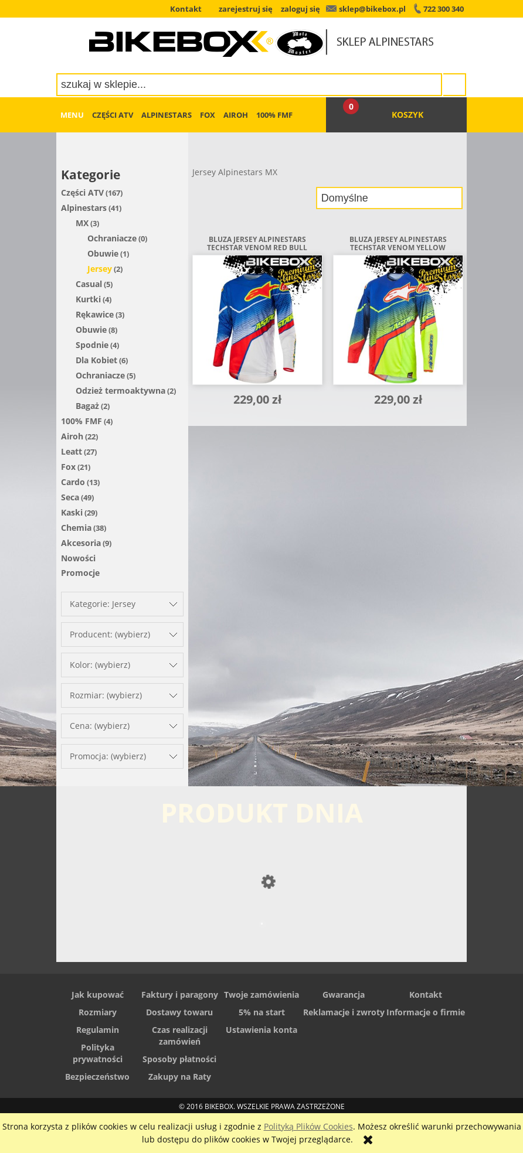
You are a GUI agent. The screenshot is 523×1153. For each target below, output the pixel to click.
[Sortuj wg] (389, 198)
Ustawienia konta (261, 1029)
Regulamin (97, 1029)
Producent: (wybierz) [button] (110, 634)
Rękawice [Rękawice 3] (95, 314)
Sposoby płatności (179, 1059)
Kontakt (425, 994)
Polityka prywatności (98, 1053)
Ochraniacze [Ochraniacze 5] (100, 375)
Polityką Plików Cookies (308, 1126)
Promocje (80, 572)
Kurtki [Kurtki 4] (88, 299)
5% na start (262, 1012)
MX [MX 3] (82, 222)
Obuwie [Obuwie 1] (102, 253)
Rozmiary (98, 1012)
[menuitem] (72, 114)
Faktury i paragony (179, 994)
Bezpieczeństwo (97, 1076)
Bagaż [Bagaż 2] (87, 405)
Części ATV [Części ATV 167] (82, 192)
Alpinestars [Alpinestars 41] (84, 207)
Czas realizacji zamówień (180, 1035)
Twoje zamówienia (261, 994)
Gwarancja (343, 994)
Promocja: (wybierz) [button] (108, 756)
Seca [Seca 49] (70, 497)
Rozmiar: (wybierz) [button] (106, 695)
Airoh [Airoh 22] (72, 436)
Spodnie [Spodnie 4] (92, 344)
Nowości (78, 558)
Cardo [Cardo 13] (73, 481)
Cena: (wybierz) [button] (100, 725)
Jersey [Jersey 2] (99, 268)
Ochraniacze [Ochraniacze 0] (112, 238)
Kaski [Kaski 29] (72, 512)
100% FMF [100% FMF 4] (81, 421)
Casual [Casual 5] (89, 283)
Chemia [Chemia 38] (76, 527)
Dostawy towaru (179, 1012)
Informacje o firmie (425, 1012)
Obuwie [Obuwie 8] (91, 329)
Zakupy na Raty (179, 1076)
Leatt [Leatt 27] (71, 451)
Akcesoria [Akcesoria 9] (81, 542)
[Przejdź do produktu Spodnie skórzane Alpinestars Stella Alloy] (261, 946)
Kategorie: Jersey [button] (102, 603)
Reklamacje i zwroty (344, 1012)
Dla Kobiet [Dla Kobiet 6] (96, 360)
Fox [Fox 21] (68, 466)
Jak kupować (98, 994)
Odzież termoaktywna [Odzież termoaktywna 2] (120, 390)
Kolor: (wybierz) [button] (100, 664)
